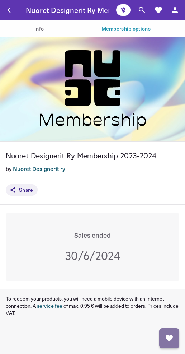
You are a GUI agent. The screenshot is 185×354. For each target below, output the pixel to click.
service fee (49, 305)
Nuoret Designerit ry (39, 168)
